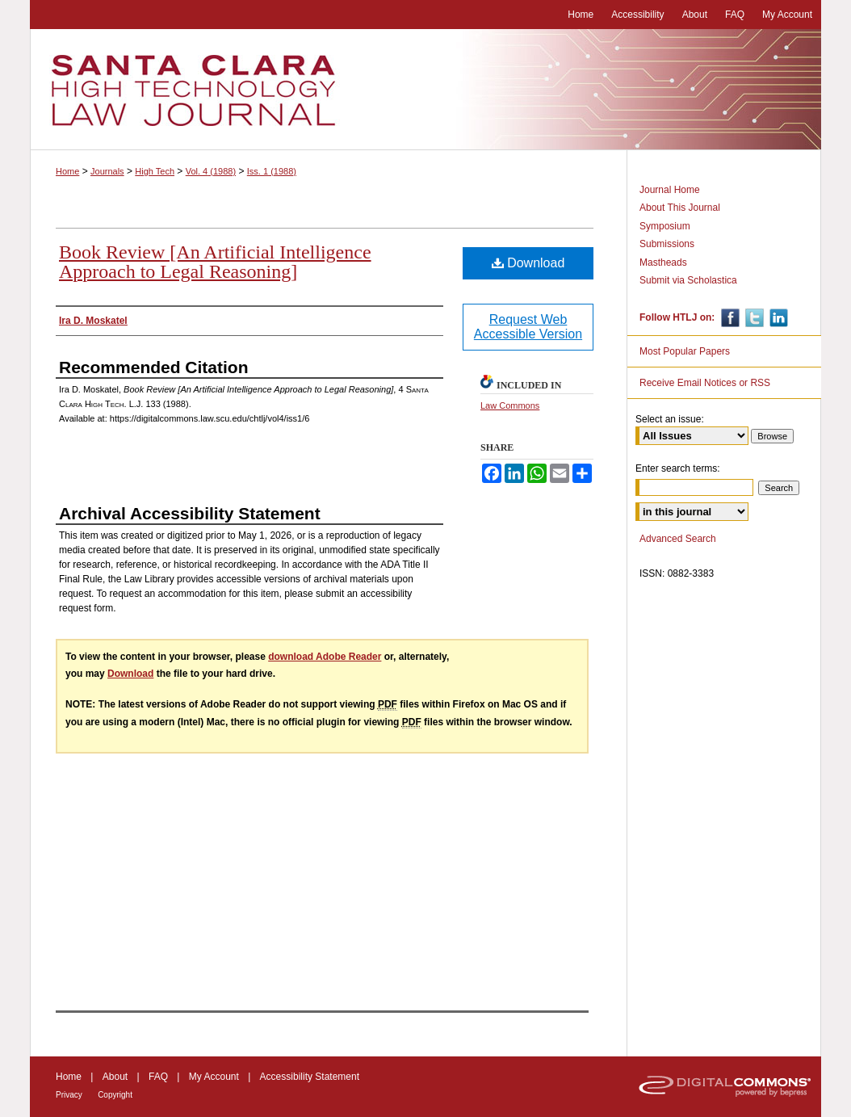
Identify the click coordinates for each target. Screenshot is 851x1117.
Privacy (69, 1094)
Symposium (664, 226)
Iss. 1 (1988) (271, 171)
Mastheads (663, 262)
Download (528, 263)
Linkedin (777, 318)
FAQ (158, 1076)
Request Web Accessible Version (528, 327)
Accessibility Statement (309, 1076)
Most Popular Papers (684, 351)
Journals (107, 171)
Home (67, 171)
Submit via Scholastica (688, 280)
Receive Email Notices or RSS (704, 382)
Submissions (666, 244)
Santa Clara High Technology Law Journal (425, 89)
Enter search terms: (677, 468)
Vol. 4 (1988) (211, 171)
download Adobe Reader (324, 656)
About (115, 1076)
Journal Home (669, 189)
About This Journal (679, 207)
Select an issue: (669, 419)
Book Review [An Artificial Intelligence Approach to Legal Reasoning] (215, 261)
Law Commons (509, 405)
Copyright (115, 1094)
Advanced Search (677, 538)
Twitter (753, 318)
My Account (214, 1076)
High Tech (154, 171)
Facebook (729, 318)
